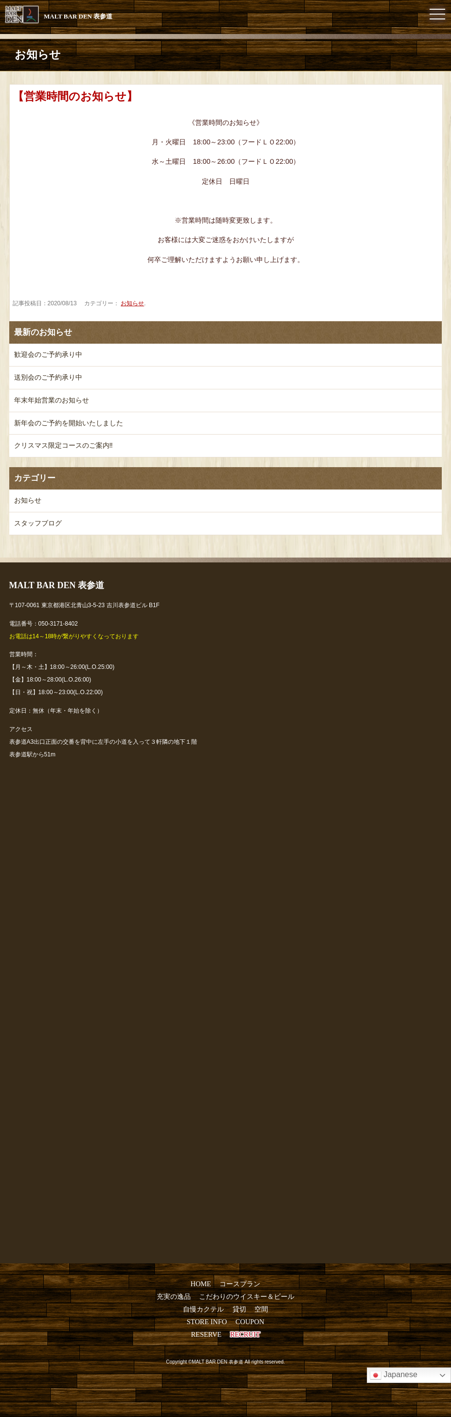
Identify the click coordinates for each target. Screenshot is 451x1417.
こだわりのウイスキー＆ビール (246, 1296)
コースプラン (239, 1284)
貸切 (239, 1309)
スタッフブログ (38, 523)
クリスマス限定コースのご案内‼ (63, 445)
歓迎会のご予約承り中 (48, 354)
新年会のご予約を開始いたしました (68, 423)
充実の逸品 (174, 1296)
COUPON (249, 1322)
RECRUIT (245, 1334)
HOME (201, 1284)
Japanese (393, 1375)
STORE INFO (207, 1322)
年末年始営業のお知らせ (51, 400)
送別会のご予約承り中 (48, 377)
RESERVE (206, 1334)
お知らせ (132, 303)
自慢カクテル (203, 1309)
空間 (261, 1309)
